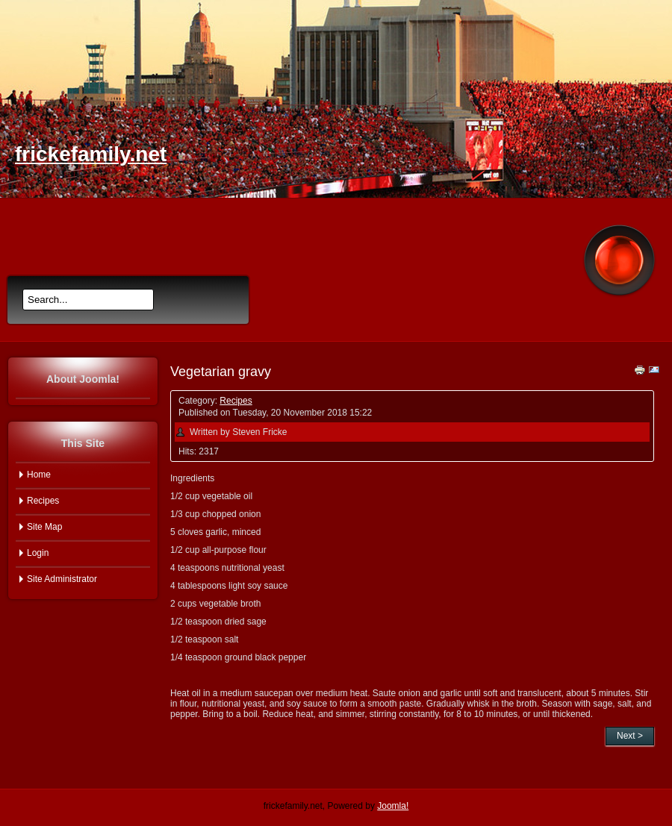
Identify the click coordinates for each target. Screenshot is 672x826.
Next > (630, 735)
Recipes (236, 400)
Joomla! (392, 806)
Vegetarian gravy (220, 371)
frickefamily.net (91, 154)
